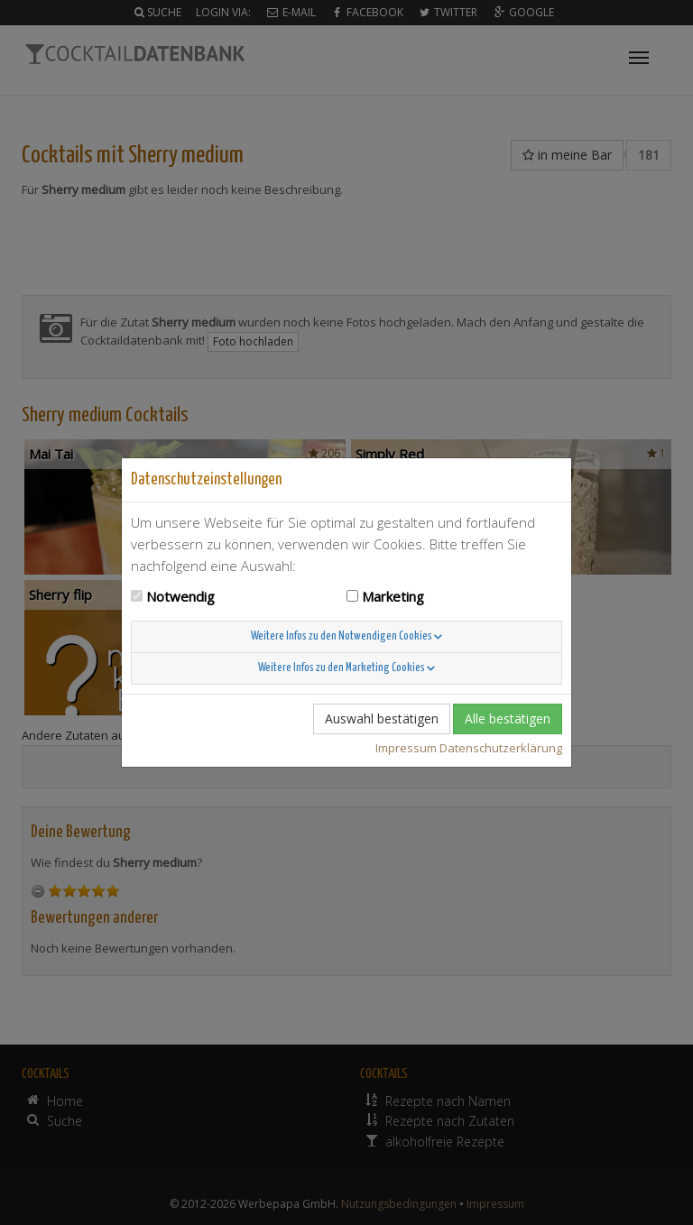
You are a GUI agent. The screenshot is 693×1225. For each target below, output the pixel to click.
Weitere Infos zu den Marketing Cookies (346, 668)
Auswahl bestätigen (382, 718)
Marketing (393, 596)
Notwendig (180, 596)
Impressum (406, 748)
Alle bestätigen (507, 718)
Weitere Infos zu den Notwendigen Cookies (346, 636)
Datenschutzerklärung (500, 748)
